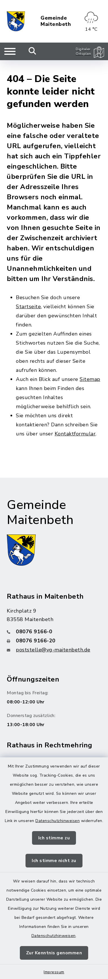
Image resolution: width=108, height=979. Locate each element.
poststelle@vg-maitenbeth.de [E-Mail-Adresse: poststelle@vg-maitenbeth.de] (53, 637)
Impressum (54, 972)
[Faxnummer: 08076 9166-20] (54, 628)
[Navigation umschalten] (10, 51)
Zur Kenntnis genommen (54, 953)
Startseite (28, 294)
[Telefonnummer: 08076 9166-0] (54, 619)
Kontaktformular (75, 421)
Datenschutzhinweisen (57, 820)
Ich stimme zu (54, 838)
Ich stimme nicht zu (54, 861)
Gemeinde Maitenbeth (56, 21)
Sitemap (90, 367)
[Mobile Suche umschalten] (32, 51)
